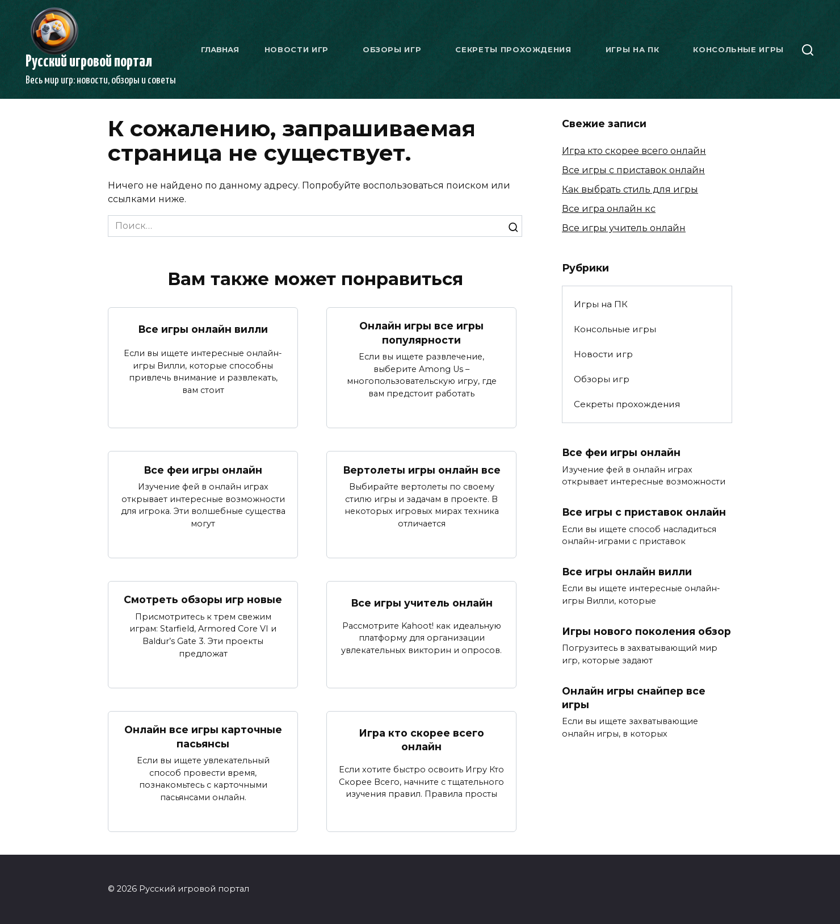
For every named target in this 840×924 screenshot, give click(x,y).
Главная (220, 49)
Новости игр (296, 49)
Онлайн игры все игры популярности (421, 333)
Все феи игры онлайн (203, 469)
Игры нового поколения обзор (646, 631)
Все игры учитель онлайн (421, 603)
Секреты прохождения (513, 49)
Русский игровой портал (89, 62)
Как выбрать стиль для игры (630, 189)
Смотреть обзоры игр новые (203, 599)
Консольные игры (738, 49)
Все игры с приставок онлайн (633, 170)
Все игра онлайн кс (609, 208)
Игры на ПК (633, 49)
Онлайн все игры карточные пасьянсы (203, 737)
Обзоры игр (392, 49)
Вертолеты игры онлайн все (421, 469)
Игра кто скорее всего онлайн (421, 740)
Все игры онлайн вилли (203, 329)
